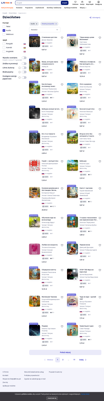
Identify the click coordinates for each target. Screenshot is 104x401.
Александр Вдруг (48, 222)
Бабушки (83, 161)
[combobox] (38, 3)
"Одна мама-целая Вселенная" (87, 38)
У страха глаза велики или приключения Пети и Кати (89, 219)
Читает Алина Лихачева (51, 195)
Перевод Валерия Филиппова (48, 199)
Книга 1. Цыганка (86, 188)
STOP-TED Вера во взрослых (87, 271)
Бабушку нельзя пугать (50, 109)
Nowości (19, 8)
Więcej (82, 8)
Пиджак (45, 326)
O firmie (5, 372)
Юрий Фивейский (86, 191)
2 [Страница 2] (62, 360)
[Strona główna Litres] (6, 3)
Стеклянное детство (49, 37)
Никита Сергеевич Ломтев (49, 330)
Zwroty (5, 382)
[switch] (24, 57)
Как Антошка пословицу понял (48, 85)
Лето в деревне (86, 84)
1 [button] (57, 360)
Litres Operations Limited (52, 393)
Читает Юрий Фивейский (85, 194)
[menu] (44, 29)
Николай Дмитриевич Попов (50, 165)
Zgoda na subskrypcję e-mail (34, 379)
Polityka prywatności (31, 375)
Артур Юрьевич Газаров (86, 303)
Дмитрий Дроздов (86, 247)
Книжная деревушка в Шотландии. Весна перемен (50, 189)
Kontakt (5, 375)
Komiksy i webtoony (54, 8)
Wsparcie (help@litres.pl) (12, 379)
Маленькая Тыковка (49, 297)
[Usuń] (36, 24)
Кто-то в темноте (48, 134)
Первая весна (85, 245)
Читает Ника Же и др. (87, 141)
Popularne (29, 8)
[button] (34, 24)
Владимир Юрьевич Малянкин (49, 138)
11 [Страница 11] (74, 360)
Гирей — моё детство (50, 161)
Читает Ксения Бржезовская (47, 251)
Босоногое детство (87, 109)
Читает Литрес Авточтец (85, 90)
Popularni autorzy (55, 372)
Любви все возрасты (50, 245)
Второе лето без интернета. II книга (87, 135)
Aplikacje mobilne (70, 8)
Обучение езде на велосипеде (49, 219)
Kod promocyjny (7, 8)
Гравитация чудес (87, 326)
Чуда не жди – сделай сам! (88, 298)
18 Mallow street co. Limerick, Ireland (52, 395)
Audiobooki (40, 8)
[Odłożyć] (62, 37)
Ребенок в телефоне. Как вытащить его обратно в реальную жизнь (88, 63)
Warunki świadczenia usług (34, 372)
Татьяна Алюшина (48, 247)
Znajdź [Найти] (64, 3)
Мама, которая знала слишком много (50, 63)
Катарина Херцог (48, 193)
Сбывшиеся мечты (49, 270)
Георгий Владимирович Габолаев (51, 300)
